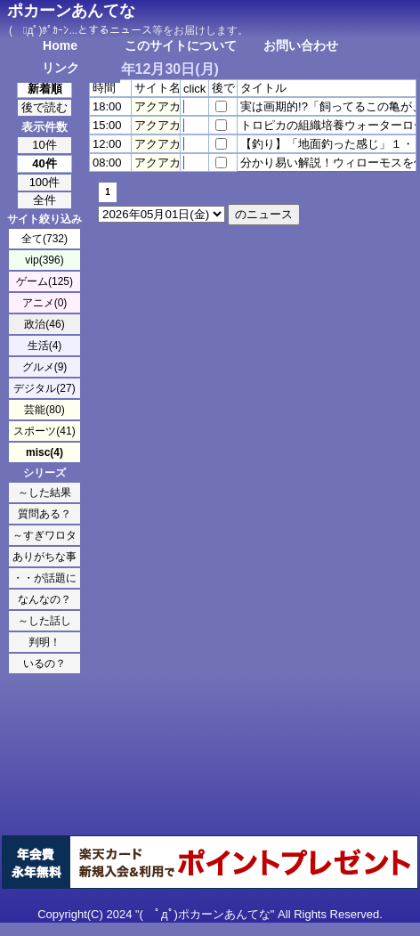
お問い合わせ (300, 45)
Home (60, 45)
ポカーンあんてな (71, 11)
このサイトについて (181, 45)
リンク (60, 68)
